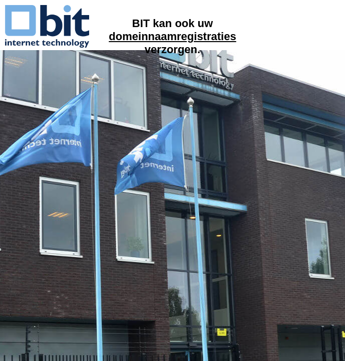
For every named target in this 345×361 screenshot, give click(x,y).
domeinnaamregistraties (172, 36)
